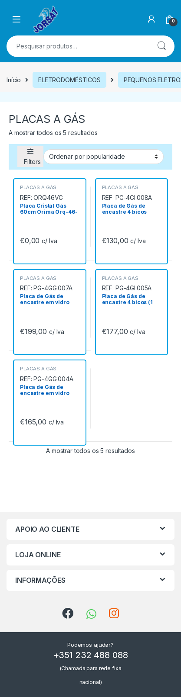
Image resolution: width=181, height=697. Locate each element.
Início (14, 80)
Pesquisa (161, 46)
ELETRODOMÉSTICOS (69, 80)
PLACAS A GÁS (38, 187)
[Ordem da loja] (103, 156)
